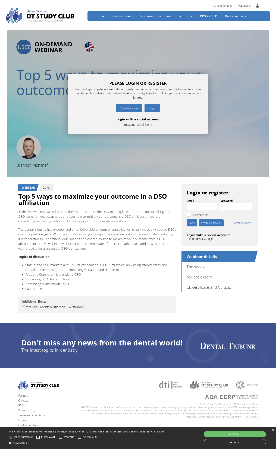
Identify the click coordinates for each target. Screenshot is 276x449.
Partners (23, 395)
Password (226, 201)
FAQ (21, 405)
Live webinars (122, 16)
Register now (129, 108)
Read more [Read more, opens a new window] (158, 431)
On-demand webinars (155, 16)
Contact (23, 400)
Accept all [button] (235, 434)
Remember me (200, 215)
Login (152, 108)
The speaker (197, 266)
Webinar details (202, 256)
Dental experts (235, 16)
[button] (23, 437)
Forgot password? (242, 223)
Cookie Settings (27, 425)
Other (46, 188)
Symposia (185, 16)
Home (99, 16)
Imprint (22, 420)
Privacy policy (26, 410)
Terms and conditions (31, 415)
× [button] (273, 430)
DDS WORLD (208, 16)
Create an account (211, 222)
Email (190, 201)
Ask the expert (199, 277)
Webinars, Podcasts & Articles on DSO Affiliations (55, 307)
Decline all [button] (235, 442)
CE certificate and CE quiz (209, 287)
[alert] (138, 438)
